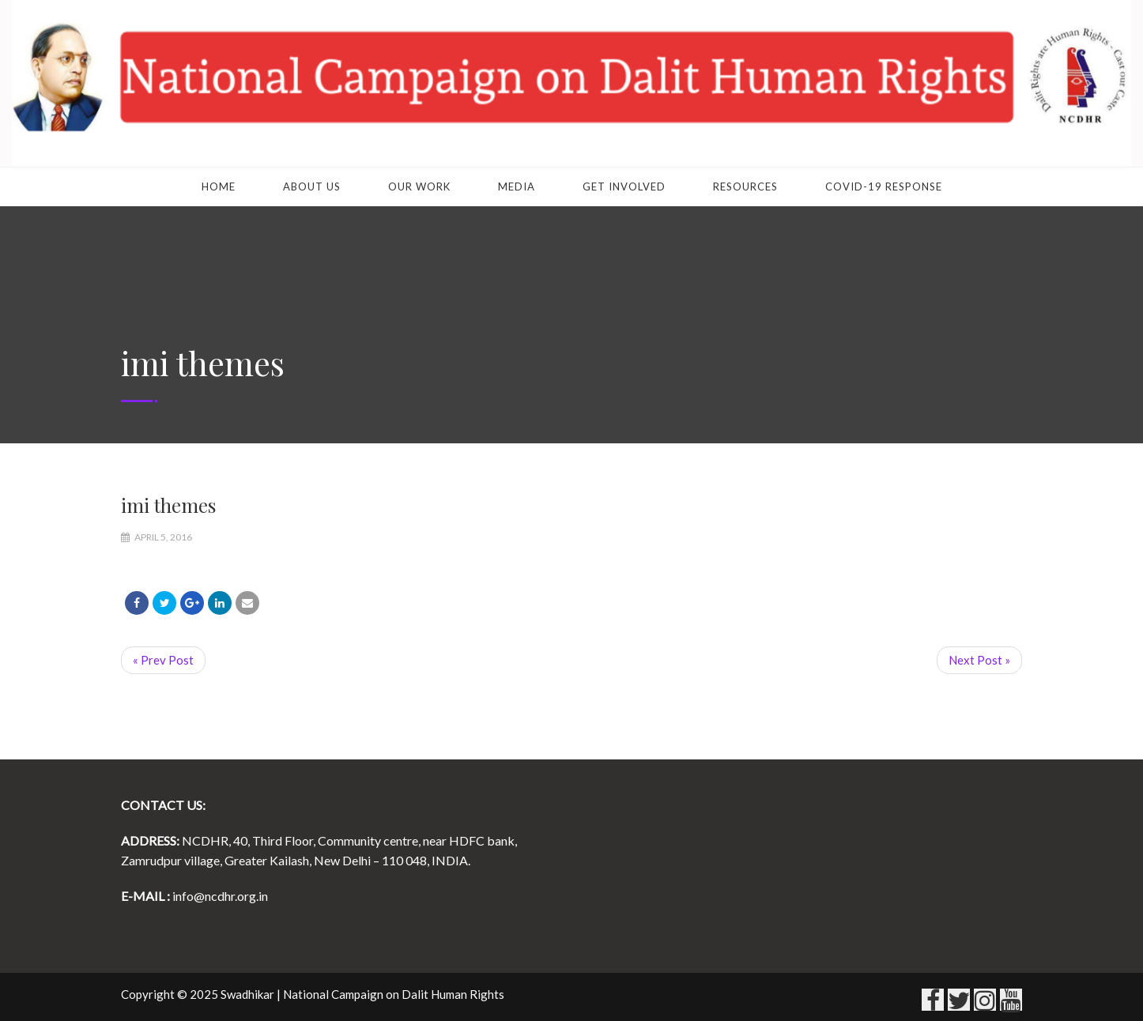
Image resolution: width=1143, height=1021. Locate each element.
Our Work (419, 186)
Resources (745, 186)
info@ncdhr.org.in (220, 895)
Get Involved (624, 186)
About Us (312, 186)
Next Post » (979, 660)
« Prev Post (163, 660)
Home (219, 186)
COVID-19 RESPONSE (883, 186)
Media (516, 186)
